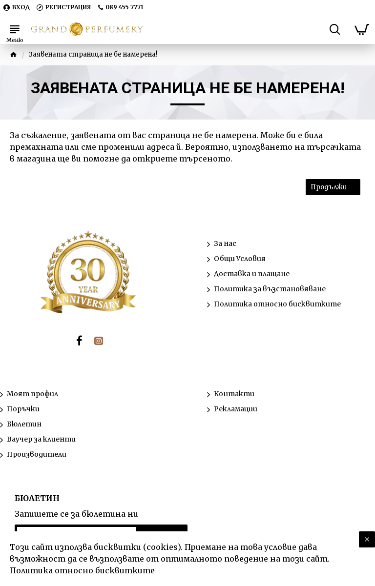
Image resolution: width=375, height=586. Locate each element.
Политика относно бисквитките (82, 570)
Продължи (329, 187)
